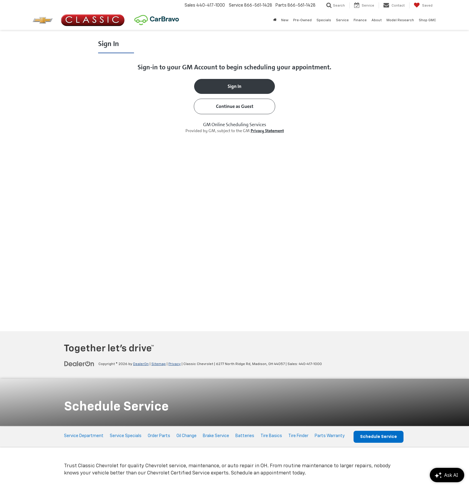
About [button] (376, 20)
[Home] (275, 20)
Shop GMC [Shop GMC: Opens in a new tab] (427, 20)
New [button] (284, 20)
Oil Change (186, 436)
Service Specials (125, 436)
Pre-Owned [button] (302, 20)
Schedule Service (378, 437)
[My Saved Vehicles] (423, 5)
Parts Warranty (330, 436)
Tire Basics (271, 436)
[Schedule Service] (234, 179)
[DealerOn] (79, 364)
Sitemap (158, 364)
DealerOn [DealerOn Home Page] (141, 364)
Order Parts (159, 436)
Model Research (400, 20)
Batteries (244, 436)
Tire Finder (298, 436)
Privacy (174, 364)
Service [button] (342, 20)
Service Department (83, 436)
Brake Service (216, 436)
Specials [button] (323, 20)
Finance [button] (360, 20)
